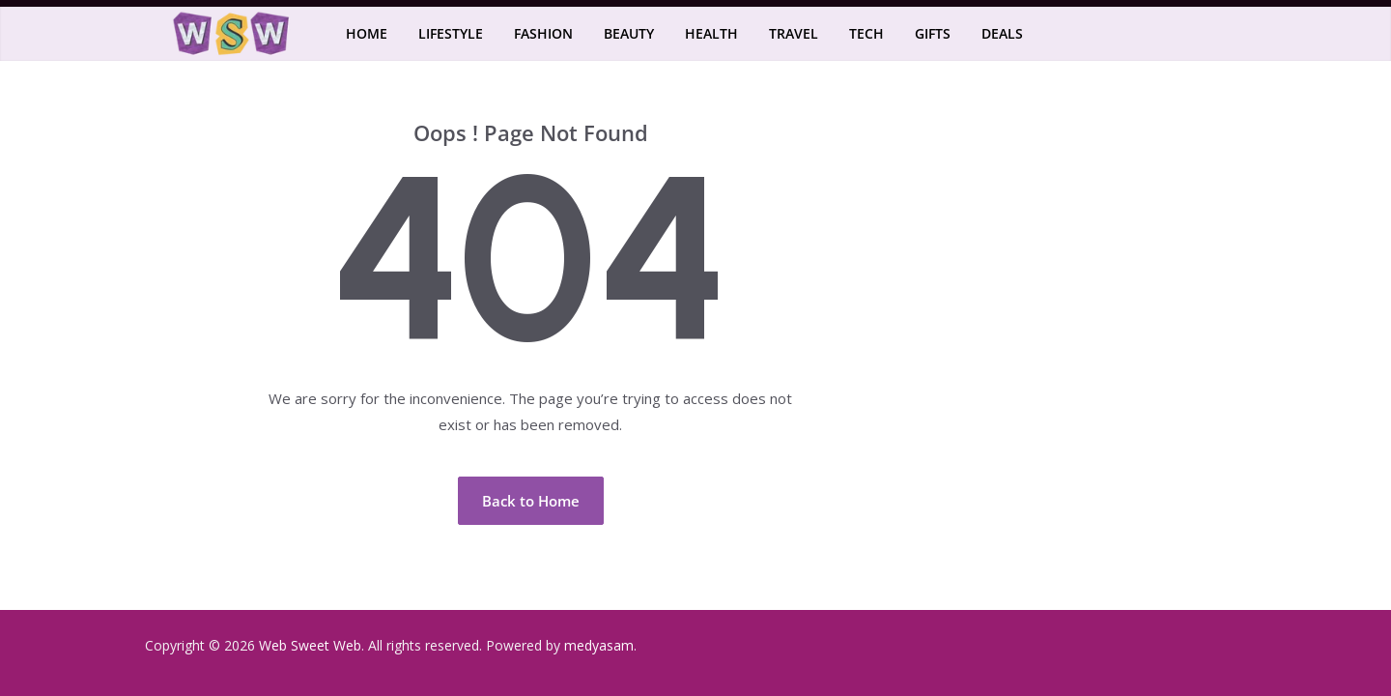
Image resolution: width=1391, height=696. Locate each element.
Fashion (543, 33)
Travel (793, 33)
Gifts (933, 33)
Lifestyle (450, 33)
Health (711, 33)
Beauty (629, 33)
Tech (866, 33)
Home (366, 33)
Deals (1002, 33)
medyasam (599, 645)
